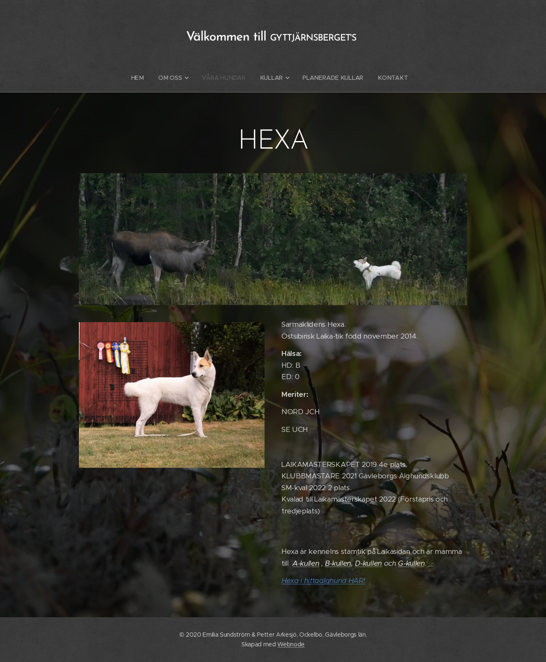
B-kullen (338, 563)
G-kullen (411, 563)
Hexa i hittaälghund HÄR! (323, 580)
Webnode (291, 644)
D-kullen (368, 563)
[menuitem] (141, 77)
